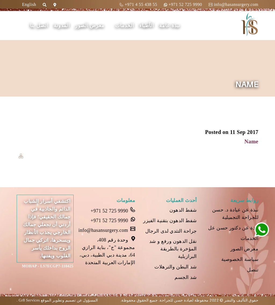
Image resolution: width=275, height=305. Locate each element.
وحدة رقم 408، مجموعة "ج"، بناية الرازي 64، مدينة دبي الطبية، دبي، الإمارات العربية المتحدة (107, 250)
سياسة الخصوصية (240, 259)
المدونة (62, 25)
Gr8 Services (29, 300)
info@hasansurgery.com (233, 4)
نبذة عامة (169, 25)
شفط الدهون (183, 210)
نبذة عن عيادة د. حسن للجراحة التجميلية (235, 213)
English (29, 4)
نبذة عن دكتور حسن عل (233, 227)
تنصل (252, 269)
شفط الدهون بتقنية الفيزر (170, 220)
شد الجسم (186, 277)
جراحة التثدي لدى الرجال (171, 231)
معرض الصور (90, 25)
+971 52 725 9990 (183, 4)
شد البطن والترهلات (175, 266)
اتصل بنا (39, 25)
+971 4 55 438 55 (138, 4)
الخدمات (124, 25)
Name (251, 141)
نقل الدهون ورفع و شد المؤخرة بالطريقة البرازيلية (173, 249)
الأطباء (146, 25)
